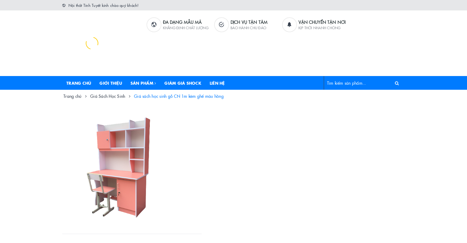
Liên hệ (217, 83)
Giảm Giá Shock (182, 83)
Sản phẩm (143, 83)
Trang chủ (78, 83)
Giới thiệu (110, 83)
